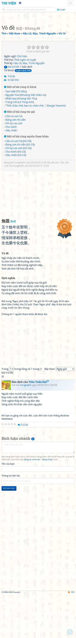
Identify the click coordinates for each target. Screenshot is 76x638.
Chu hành (11, 170)
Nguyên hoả (12, 138)
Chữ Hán (22, 99)
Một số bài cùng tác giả (19, 154)
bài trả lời (11, 110)
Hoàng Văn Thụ (27, 141)
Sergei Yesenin (56, 148)
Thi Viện (9, 3)
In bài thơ (13, 123)
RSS (71, 635)
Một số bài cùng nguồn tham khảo (26, 179)
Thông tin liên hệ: (11, 518)
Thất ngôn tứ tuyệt (25, 103)
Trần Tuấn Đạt (38, 425)
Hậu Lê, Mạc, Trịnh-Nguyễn (29, 106)
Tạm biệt (10, 134)
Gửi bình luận (9, 531)
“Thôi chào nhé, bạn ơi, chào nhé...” (25, 148)
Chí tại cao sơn (13, 166)
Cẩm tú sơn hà (13, 159)
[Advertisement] (38, 39)
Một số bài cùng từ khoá (20, 130)
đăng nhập (47, 502)
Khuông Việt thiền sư (33, 138)
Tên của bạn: (8, 506)
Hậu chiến (11, 173)
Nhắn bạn (11, 141)
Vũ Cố (27, 184)
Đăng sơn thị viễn (15, 163)
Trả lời (11, 119)
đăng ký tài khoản (32, 502)
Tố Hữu (21, 134)
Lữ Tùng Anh (25, 145)
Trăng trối (11, 145)
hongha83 (19, 205)
